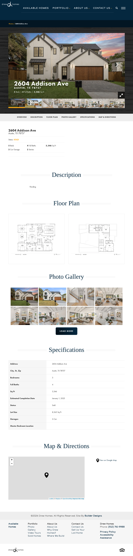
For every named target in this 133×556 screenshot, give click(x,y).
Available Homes (36, 8)
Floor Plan (52, 117)
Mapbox (58, 498)
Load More (66, 331)
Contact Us (77, 526)
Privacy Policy (108, 531)
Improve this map (78, 498)
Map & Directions (107, 117)
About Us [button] (81, 8)
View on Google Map (106, 460)
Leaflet (51, 498)
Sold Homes (34, 535)
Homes (11, 24)
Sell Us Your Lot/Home (78, 531)
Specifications (87, 117)
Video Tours (34, 532)
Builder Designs (93, 515)
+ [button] (12, 460)
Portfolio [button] (61, 8)
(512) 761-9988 (116, 526)
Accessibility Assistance (106, 536)
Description (37, 117)
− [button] (12, 464)
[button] (117, 9)
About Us (52, 526)
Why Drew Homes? (52, 531)
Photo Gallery (69, 117)
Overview (22, 117)
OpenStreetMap (67, 498)
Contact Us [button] (101, 8)
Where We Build (55, 535)
